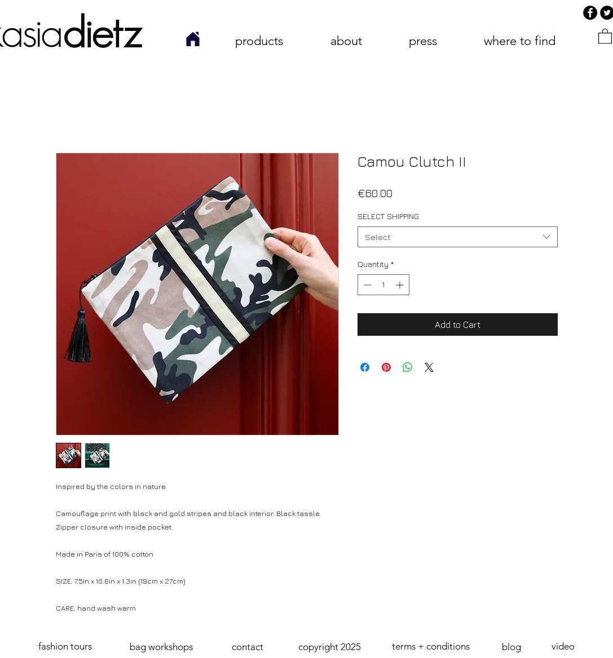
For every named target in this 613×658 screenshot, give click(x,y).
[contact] (247, 647)
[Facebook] (590, 13)
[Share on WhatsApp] (407, 367)
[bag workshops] (161, 647)
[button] (329, 647)
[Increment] (401, 285)
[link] (605, 36)
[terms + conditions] (431, 646)
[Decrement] (366, 285)
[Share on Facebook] (365, 367)
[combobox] (458, 237)
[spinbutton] (383, 285)
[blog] (512, 647)
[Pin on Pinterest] (386, 367)
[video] (563, 646)
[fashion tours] (65, 646)
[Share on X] (429, 367)
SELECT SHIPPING (388, 216)
